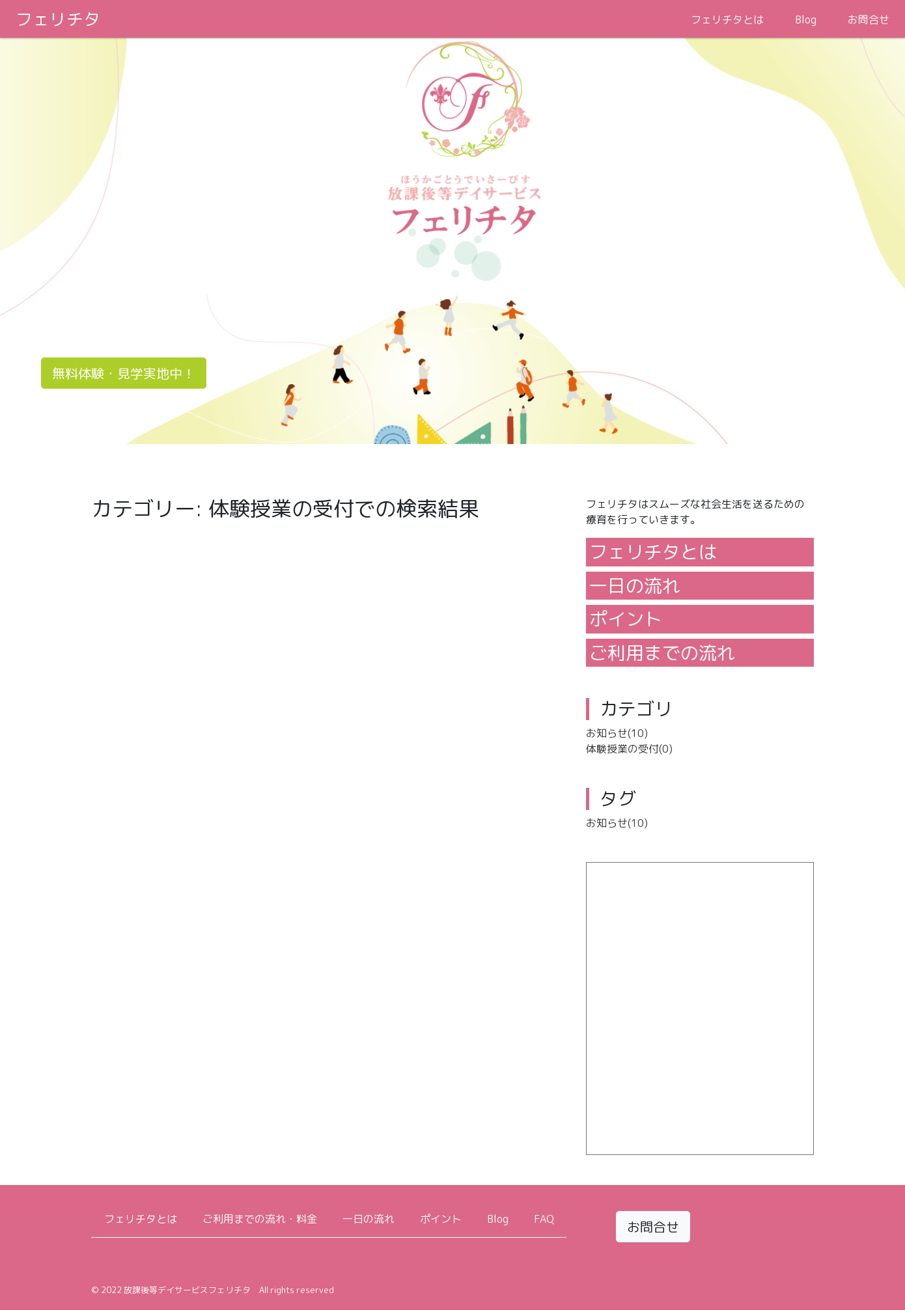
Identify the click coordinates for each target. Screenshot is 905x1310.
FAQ (544, 1219)
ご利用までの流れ (662, 652)
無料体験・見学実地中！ (123, 373)
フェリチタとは (727, 19)
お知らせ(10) (617, 733)
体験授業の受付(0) (629, 749)
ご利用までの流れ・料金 (259, 1219)
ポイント (625, 619)
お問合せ (868, 19)
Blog (805, 19)
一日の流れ (634, 585)
